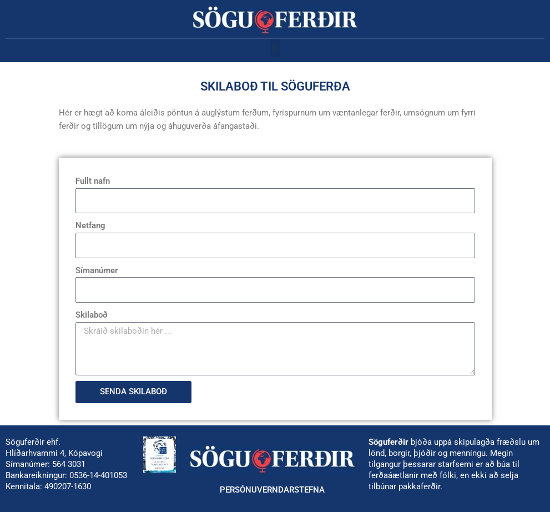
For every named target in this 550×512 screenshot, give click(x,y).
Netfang (90, 225)
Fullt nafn (92, 181)
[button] (275, 48)
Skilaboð (91, 315)
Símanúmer (96, 270)
